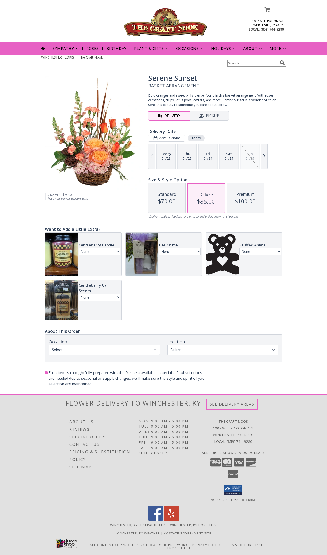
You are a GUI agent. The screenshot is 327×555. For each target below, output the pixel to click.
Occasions (190, 48)
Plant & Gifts (151, 48)
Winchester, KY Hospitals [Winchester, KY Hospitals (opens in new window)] (193, 525)
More (278, 48)
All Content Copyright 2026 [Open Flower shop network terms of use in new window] (117, 545)
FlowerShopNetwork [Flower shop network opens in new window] (167, 545)
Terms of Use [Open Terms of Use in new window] (178, 548)
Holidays (223, 48)
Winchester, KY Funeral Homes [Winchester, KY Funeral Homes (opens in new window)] (138, 525)
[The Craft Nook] (165, 22)
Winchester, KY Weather (138, 533)
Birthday (116, 48)
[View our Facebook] (155, 519)
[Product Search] (253, 63)
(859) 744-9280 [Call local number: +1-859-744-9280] (272, 29)
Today (196, 138)
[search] (282, 62)
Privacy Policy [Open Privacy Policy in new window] (206, 545)
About (253, 48)
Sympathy (66, 48)
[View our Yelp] (171, 519)
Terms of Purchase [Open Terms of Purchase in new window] (244, 545)
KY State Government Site (187, 533)
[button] (271, 9)
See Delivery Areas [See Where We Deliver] (232, 404)
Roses (92, 48)
